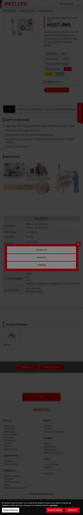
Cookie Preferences (10, 510)
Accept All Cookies (55, 510)
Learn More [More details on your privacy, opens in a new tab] (53, 506)
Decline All (72, 510)
